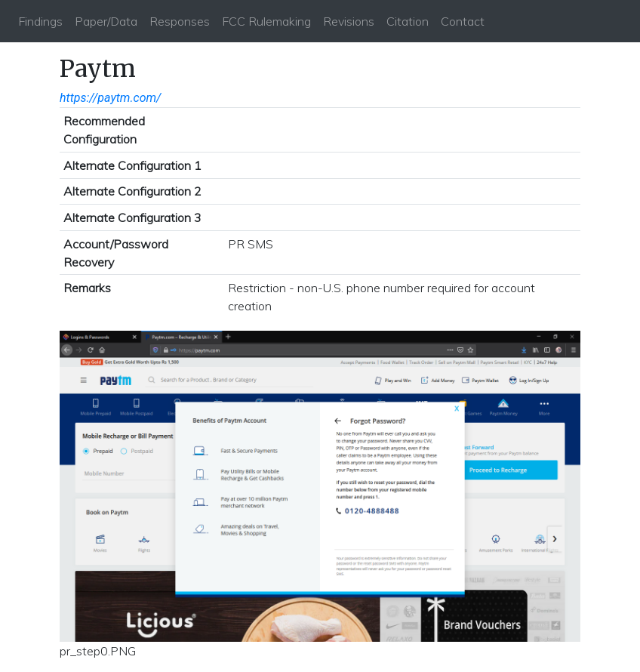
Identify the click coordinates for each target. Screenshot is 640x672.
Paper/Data (106, 21)
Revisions (348, 21)
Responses (179, 21)
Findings (40, 21)
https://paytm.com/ (111, 98)
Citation (407, 21)
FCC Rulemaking (266, 21)
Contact (463, 21)
